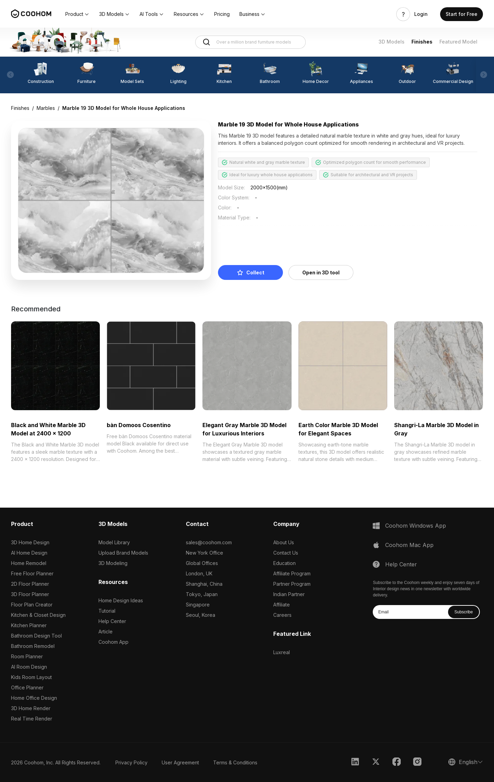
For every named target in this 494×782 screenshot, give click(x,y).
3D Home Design (30, 542)
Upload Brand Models (123, 553)
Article (105, 631)
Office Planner (27, 687)
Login (421, 14)
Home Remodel (28, 563)
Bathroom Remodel (33, 646)
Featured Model (458, 42)
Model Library (114, 542)
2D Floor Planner (30, 584)
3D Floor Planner (30, 594)
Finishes (422, 42)
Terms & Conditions (235, 762)
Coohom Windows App (415, 525)
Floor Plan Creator (32, 604)
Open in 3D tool (321, 272)
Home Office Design (34, 698)
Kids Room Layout (31, 677)
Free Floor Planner (32, 573)
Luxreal (281, 652)
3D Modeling (112, 563)
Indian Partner (289, 594)
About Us (283, 542)
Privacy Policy (131, 762)
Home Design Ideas (120, 600)
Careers (282, 615)
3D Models (392, 42)
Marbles (46, 108)
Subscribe (463, 612)
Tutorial (106, 611)
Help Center (112, 621)
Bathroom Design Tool (36, 636)
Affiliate (281, 604)
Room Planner (27, 656)
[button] (77, 14)
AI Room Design (29, 667)
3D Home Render (30, 708)
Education (284, 563)
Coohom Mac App (409, 544)
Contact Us (285, 553)
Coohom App (113, 642)
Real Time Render (31, 719)
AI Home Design (29, 553)
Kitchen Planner (29, 625)
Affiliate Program (292, 573)
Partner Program (292, 584)
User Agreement (180, 762)
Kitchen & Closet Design (38, 615)
